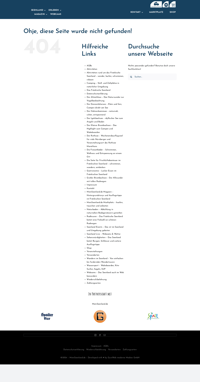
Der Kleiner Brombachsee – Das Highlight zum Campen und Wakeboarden (102, 128)
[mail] (105, 335)
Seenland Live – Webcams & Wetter (104, 234)
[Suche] (131, 77)
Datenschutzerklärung (97, 94)
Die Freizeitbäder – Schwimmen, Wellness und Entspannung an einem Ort (104, 153)
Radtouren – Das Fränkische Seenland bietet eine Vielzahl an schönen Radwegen (105, 220)
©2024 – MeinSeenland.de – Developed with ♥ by (84, 358)
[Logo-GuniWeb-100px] (100, 311)
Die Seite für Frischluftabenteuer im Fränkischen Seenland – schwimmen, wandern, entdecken (104, 163)
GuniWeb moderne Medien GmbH (123, 358)
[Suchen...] (152, 77)
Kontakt (90, 188)
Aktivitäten (92, 69)
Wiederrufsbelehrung (97, 280)
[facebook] (100, 335)
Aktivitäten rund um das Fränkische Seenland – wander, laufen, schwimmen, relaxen (105, 76)
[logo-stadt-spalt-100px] (153, 311)
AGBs (89, 66)
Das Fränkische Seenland (98, 90)
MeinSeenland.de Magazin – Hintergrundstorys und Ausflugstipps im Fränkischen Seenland (104, 195)
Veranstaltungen (94, 252)
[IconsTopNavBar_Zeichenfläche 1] (165, 2)
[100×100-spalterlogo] (47, 311)
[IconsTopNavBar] (155, 2)
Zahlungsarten (94, 283)
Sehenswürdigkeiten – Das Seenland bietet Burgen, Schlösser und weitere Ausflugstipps (104, 241)
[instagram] (95, 335)
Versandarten (93, 255)
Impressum (92, 185)
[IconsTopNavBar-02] (172, 2)
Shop (89, 248)
